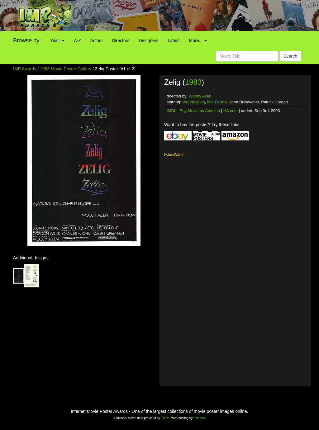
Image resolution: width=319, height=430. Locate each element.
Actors (96, 40)
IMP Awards (24, 68)
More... (198, 40)
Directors (120, 40)
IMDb (171, 110)
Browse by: (27, 40)
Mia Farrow (217, 102)
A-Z (77, 40)
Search (290, 56)
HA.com (230, 110)
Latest (173, 40)
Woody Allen (200, 96)
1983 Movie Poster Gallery (65, 68)
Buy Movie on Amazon (200, 110)
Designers (148, 40)
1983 (193, 82)
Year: (57, 40)
